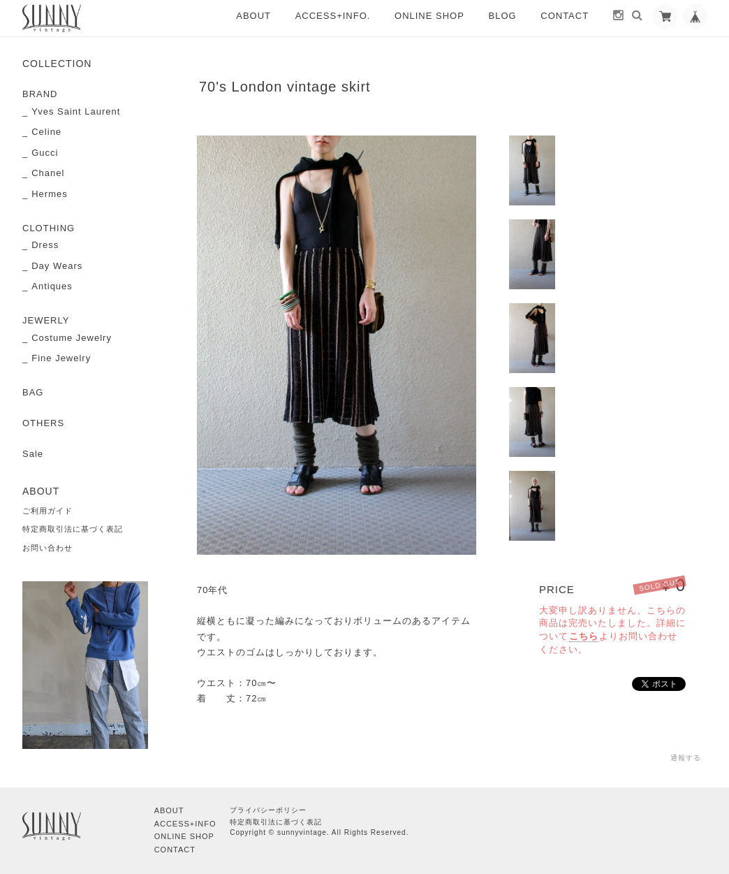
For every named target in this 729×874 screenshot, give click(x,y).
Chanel (47, 173)
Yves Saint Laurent (75, 111)
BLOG (503, 15)
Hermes (49, 194)
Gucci (44, 152)
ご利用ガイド (47, 511)
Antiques (52, 286)
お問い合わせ (47, 548)
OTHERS (43, 423)
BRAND (40, 94)
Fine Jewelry (61, 358)
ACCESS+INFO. (333, 15)
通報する (685, 758)
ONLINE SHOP (429, 15)
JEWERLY (45, 320)
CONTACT (564, 15)
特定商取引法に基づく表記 (72, 529)
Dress (45, 245)
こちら (583, 636)
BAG (32, 392)
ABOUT (253, 15)
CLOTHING (48, 228)
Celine (46, 131)
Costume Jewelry (71, 338)
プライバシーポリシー (268, 810)
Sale (32, 454)
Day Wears (56, 266)
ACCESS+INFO (185, 824)
